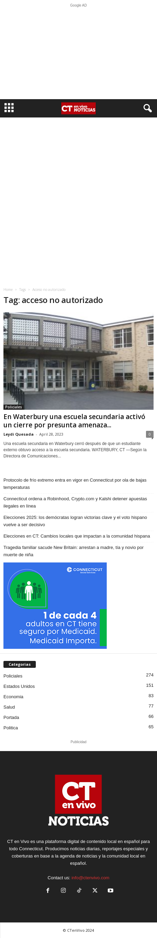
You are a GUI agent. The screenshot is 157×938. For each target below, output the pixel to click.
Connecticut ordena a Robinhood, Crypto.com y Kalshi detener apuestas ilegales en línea (75, 502)
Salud (9, 707)
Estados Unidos (19, 686)
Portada (11, 717)
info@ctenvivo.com (90, 877)
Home (8, 289)
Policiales (13, 407)
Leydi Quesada (18, 434)
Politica (10, 727)
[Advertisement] (78, 53)
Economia (13, 696)
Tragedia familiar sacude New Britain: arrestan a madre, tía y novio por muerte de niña (73, 551)
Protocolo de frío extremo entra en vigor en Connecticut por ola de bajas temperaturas (75, 483)
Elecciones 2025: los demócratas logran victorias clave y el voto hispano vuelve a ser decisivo (75, 521)
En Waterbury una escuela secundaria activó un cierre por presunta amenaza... (74, 420)
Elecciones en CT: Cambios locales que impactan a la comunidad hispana (76, 536)
